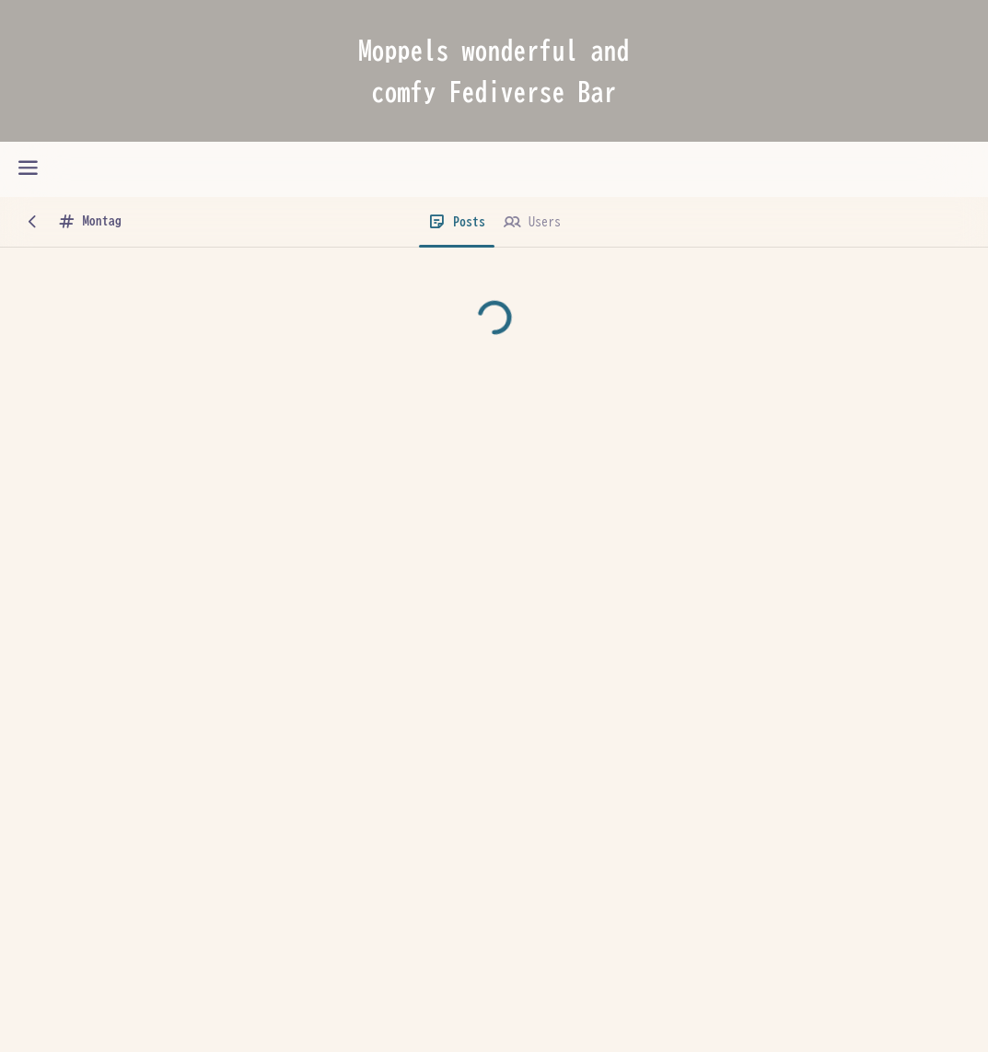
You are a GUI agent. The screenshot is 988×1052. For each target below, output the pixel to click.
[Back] (33, 222)
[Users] (532, 222)
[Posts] (456, 222)
